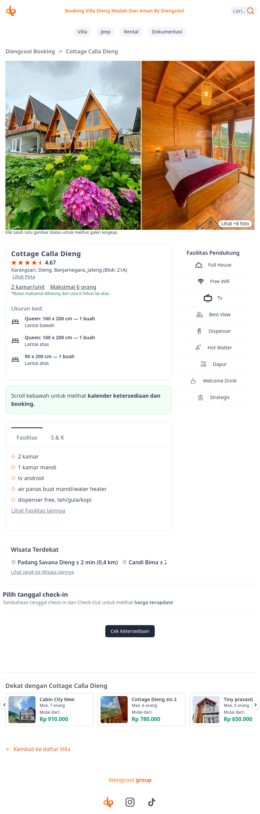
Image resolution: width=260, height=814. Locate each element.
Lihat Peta (24, 276)
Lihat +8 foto (235, 223)
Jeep (105, 31)
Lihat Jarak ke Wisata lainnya (42, 572)
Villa (82, 31)
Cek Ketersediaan (130, 631)
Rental (131, 31)
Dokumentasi (167, 31)
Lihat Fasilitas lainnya (38, 510)
